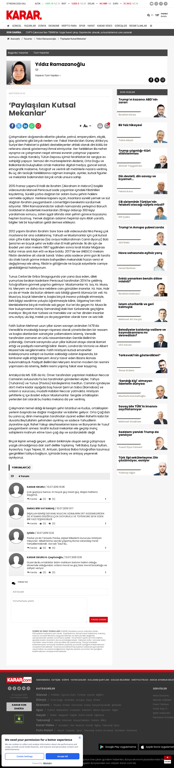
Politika (55, 695)
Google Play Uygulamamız (120, 747)
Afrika (96, 700)
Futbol (51, 710)
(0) (44, 499)
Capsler (70, 730)
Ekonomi (54, 25)
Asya (89, 700)
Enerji (87, 705)
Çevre (91, 695)
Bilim (103, 720)
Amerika (69, 700)
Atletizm (87, 710)
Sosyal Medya (81, 720)
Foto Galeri (44, 730)
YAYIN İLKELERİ (78, 679)
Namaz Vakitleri (162, 700)
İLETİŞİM (55, 679)
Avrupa (80, 700)
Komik (89, 725)
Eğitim (99, 695)
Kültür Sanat (85, 715)
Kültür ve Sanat (104, 730)
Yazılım (95, 720)
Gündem (63, 725)
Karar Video (104, 25)
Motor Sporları (101, 710)
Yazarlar (30, 25)
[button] (80, 126)
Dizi (72, 725)
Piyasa (57, 705)
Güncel (17, 25)
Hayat (91, 25)
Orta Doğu (56, 700)
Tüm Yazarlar (41, 52)
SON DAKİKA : (14, 32)
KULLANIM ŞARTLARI (98, 679)
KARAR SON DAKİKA (19, 706)
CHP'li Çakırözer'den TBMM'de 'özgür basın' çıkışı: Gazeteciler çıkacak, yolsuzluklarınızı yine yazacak (79, 32)
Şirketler (117, 705)
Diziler (53, 715)
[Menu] (150, 26)
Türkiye (81, 695)
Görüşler (121, 25)
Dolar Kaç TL (160, 708)
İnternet (67, 720)
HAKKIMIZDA (43, 679)
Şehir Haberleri (161, 713)
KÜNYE (65, 679)
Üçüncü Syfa (68, 695)
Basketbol (62, 710)
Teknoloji (43, 720)
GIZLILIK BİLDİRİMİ (120, 679)
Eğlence (99, 715)
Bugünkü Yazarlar (18, 52)
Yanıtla (33, 499)
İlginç (98, 725)
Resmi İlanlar (138, 25)
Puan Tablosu (161, 704)
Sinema (80, 725)
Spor (82, 25)
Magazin (63, 715)
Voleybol (75, 710)
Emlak (66, 705)
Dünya (42, 25)
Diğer (115, 710)
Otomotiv (77, 705)
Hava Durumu (161, 695)
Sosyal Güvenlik (101, 705)
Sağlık (73, 715)
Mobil (57, 720)
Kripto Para (69, 25)
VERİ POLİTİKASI (139, 679)
